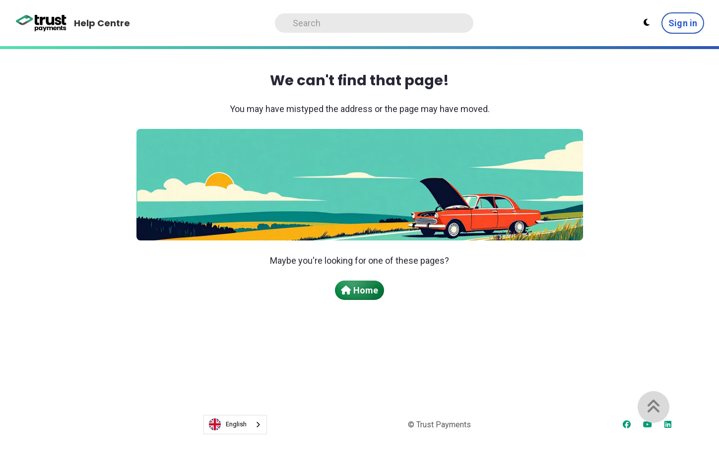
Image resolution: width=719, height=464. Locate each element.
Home (359, 290)
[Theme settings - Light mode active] (647, 22)
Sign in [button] (682, 23)
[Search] (374, 23)
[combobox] (235, 424)
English (228, 424)
